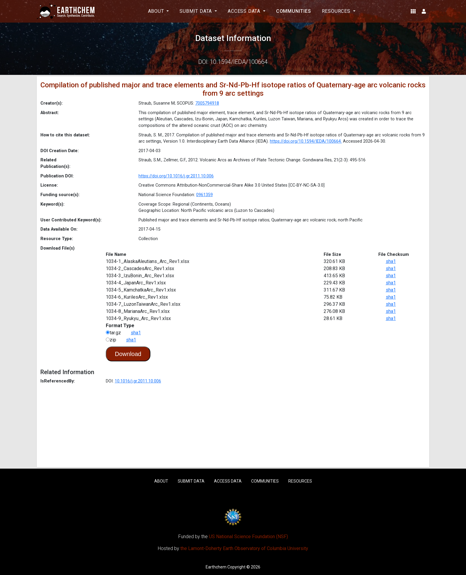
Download (128, 354)
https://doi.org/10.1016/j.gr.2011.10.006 (176, 176)
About (161, 481)
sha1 (391, 261)
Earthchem (216, 567)
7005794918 (207, 103)
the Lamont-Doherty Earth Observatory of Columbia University (244, 548)
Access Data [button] (245, 11)
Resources (300, 481)
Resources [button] (337, 11)
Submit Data (191, 481)
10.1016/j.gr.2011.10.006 (138, 381)
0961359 (204, 194)
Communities (293, 11)
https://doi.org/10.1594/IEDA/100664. (306, 141)
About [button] (157, 11)
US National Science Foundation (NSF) (248, 536)
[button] (413, 11)
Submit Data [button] (196, 11)
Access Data (228, 481)
